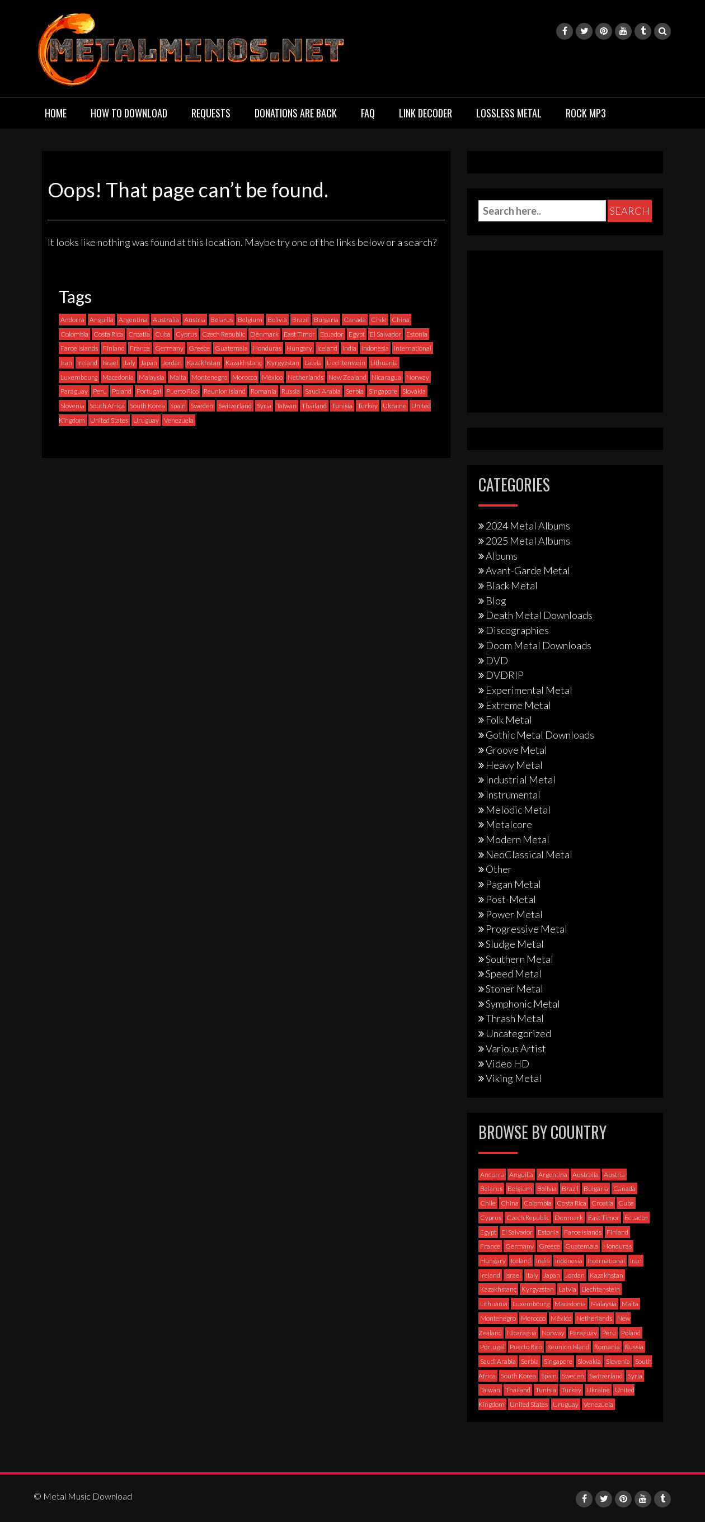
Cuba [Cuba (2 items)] (163, 334)
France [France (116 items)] (140, 348)
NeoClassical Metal (529, 854)
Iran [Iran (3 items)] (66, 362)
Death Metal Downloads (539, 615)
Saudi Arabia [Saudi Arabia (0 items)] (323, 391)
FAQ (368, 113)
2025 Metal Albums (528, 541)
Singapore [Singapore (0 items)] (383, 391)
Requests (211, 113)
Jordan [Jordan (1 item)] (172, 362)
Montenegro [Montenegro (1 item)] (209, 377)
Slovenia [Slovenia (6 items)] (72, 405)
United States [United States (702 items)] (109, 420)
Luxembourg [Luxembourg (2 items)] (78, 377)
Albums (502, 556)
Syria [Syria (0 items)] (264, 405)
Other (499, 869)
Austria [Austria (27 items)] (194, 319)
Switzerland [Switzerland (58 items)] (235, 405)
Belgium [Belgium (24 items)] (250, 319)
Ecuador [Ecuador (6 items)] (332, 334)
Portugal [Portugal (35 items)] (149, 391)
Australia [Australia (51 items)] (166, 319)
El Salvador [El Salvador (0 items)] (385, 334)
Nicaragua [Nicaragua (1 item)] (386, 377)
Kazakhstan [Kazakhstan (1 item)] (203, 362)
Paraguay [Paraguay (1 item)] (74, 391)
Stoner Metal (514, 988)
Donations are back (296, 113)
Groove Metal (516, 750)
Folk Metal (509, 719)
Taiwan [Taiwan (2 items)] (286, 405)
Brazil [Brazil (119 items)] (300, 319)
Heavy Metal (514, 765)
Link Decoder (425, 113)
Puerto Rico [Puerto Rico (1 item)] (182, 391)
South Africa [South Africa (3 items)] (107, 405)
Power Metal (514, 914)
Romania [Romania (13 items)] (263, 391)
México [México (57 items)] (272, 377)
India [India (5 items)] (349, 348)
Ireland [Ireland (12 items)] (87, 362)
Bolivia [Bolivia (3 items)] (277, 319)
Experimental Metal (529, 690)
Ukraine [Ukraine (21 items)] (394, 405)
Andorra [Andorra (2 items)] (72, 319)
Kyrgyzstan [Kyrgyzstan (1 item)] (283, 362)
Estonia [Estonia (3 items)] (416, 334)
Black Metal (512, 585)
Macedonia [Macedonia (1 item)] (118, 377)
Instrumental (513, 794)
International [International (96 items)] (412, 348)
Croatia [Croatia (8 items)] (139, 334)
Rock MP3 (586, 113)
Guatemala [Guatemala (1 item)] (231, 348)
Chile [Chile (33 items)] (379, 319)
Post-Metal (511, 899)
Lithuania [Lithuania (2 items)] (384, 362)
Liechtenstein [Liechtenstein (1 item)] (346, 362)
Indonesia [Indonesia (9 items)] (375, 348)
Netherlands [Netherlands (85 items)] (305, 377)
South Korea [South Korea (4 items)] (147, 405)
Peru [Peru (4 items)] (100, 391)
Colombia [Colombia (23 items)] (74, 334)
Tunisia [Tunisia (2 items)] (342, 405)
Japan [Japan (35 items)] (148, 362)
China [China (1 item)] (401, 319)
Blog (496, 600)
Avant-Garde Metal (528, 570)
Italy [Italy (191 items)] (129, 362)
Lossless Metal (509, 113)
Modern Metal (517, 839)
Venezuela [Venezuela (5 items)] (179, 420)
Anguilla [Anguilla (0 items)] (102, 319)
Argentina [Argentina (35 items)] (133, 319)
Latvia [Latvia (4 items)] (313, 362)
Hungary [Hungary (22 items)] (299, 348)
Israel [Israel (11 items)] (110, 362)
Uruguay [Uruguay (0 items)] (146, 420)
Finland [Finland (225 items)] (114, 348)
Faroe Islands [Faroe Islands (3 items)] (79, 348)
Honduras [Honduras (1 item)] (267, 348)
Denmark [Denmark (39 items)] (264, 334)
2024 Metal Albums (528, 525)
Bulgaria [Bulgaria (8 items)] (326, 319)
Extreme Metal (518, 705)
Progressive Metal (526, 929)
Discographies (517, 630)
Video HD (507, 1063)
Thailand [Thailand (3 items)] (314, 405)
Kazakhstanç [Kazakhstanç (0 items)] (243, 362)
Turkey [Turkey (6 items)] (368, 405)
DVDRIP (505, 675)
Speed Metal (514, 973)
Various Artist (516, 1048)
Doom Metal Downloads (538, 645)
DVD (497, 660)
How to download (129, 113)
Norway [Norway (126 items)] (417, 377)
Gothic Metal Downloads (540, 735)
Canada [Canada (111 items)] (355, 319)
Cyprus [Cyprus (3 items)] (186, 334)
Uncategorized (518, 1033)
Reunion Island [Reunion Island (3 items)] (225, 391)
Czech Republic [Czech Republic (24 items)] (223, 334)
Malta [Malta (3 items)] (178, 377)
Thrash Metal (515, 1018)
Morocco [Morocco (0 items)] (244, 377)
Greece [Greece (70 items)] (199, 348)
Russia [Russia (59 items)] (290, 391)
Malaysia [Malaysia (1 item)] (151, 377)
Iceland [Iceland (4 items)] (327, 348)
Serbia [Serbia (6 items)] (355, 391)
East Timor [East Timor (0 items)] (299, 334)
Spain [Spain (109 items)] (178, 405)
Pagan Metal (513, 884)
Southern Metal (519, 959)
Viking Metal (514, 1078)
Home (56, 113)
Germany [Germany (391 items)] (169, 348)
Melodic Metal (518, 809)
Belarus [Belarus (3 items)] (221, 319)
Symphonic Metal (523, 1004)
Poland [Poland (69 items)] (121, 391)
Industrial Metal (521, 779)
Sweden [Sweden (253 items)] (202, 405)
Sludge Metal (515, 944)
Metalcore (509, 824)
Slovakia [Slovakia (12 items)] (414, 391)
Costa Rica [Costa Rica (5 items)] (108, 334)
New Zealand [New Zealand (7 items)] (347, 377)
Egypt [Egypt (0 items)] (357, 334)
